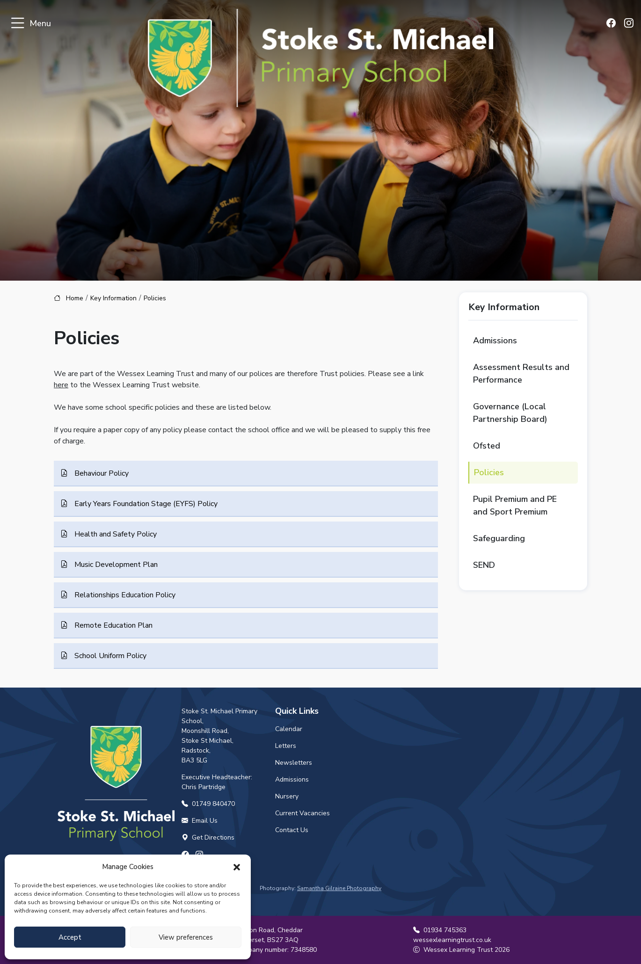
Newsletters (293, 762)
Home (74, 298)
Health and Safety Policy (115, 534)
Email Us (200, 820)
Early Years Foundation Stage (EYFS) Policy (145, 504)
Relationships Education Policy (124, 595)
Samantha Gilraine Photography (339, 888)
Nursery (287, 796)
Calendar (288, 729)
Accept (69, 937)
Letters (285, 745)
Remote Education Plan (113, 625)
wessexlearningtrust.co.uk (452, 939)
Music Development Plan (115, 564)
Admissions (495, 340)
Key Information (113, 298)
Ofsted (486, 445)
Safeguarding (499, 538)
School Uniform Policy (109, 656)
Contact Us (291, 830)
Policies (489, 472)
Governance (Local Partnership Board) (510, 413)
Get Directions (208, 837)
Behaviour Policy (101, 473)
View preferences (186, 937)
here (61, 385)
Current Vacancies (302, 813)
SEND (484, 565)
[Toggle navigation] (17, 24)
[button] (236, 866)
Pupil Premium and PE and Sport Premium (515, 505)
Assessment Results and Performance (521, 373)
